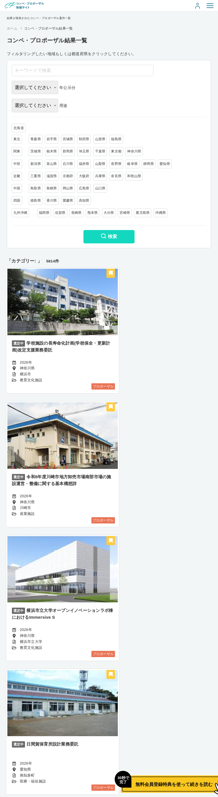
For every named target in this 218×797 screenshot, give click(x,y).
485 (141, 748)
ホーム (12, 28)
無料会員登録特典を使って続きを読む (148, 778)
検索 (109, 237)
